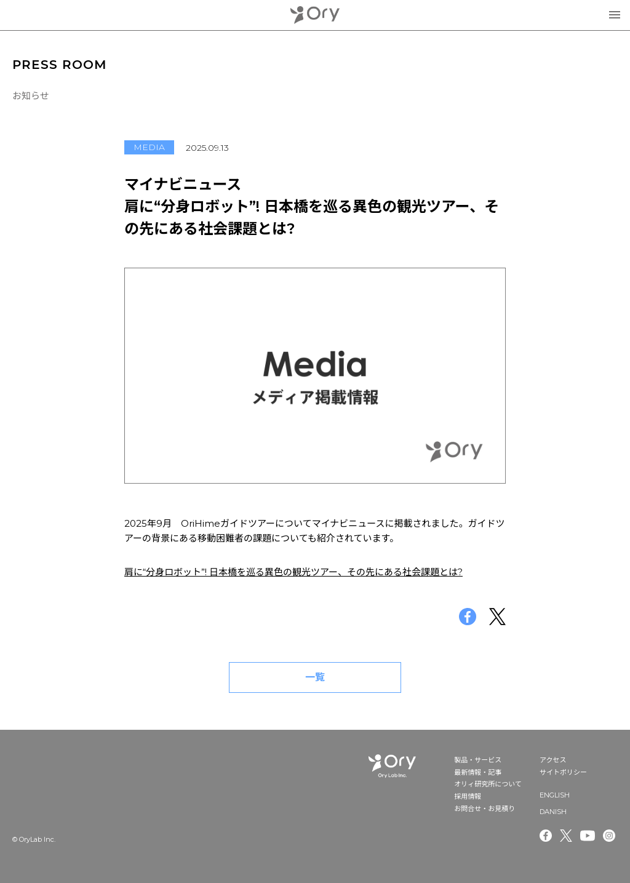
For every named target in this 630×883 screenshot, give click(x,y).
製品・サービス (477, 760)
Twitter (566, 835)
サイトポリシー (563, 772)
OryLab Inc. (315, 15)
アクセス (553, 760)
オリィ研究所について (488, 784)
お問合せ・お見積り (484, 808)
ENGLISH (555, 795)
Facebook (546, 835)
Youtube (587, 835)
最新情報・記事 (477, 772)
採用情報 (467, 796)
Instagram (610, 835)
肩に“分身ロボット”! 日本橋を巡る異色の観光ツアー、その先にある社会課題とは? (293, 572)
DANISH (553, 811)
